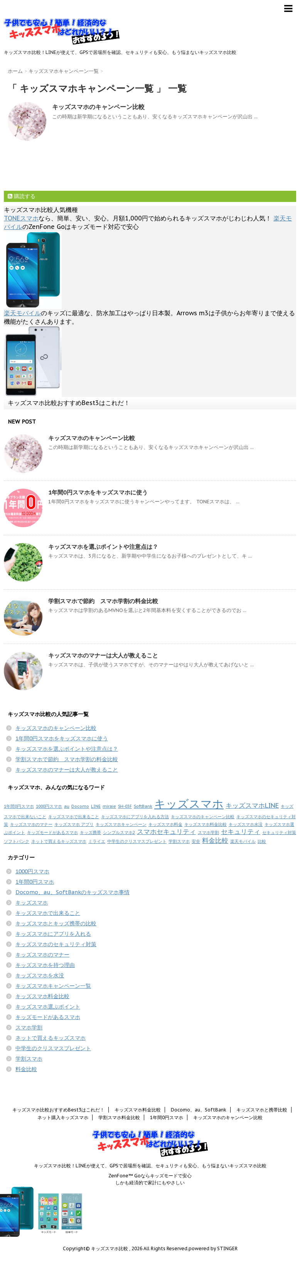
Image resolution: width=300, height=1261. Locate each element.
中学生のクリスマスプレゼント (137, 841)
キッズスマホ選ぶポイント (47, 1006)
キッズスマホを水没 (39, 975)
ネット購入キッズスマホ (62, 1117)
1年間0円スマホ (19, 806)
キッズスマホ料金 (165, 824)
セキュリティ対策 (279, 832)
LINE (96, 806)
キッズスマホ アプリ (74, 824)
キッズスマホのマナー (31, 824)
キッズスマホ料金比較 (205, 824)
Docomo (80, 806)
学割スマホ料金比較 (119, 1117)
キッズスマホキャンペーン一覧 (53, 985)
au (66, 806)
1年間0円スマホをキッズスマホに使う (98, 492)
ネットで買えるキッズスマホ (58, 841)
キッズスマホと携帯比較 (261, 1110)
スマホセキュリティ (166, 831)
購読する (21, 196)
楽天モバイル (22, 313)
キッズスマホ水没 (246, 824)
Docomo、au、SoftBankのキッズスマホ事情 (72, 892)
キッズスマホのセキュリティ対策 (55, 944)
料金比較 (215, 840)
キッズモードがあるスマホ (52, 832)
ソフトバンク (16, 841)
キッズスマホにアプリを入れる (53, 933)
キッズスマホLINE (252, 805)
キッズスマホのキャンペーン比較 (98, 107)
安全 (196, 841)
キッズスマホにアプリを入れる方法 (135, 816)
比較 (262, 841)
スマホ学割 (208, 832)
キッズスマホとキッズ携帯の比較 (55, 923)
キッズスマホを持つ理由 (45, 965)
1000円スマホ (49, 806)
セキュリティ (240, 831)
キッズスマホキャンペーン (121, 824)
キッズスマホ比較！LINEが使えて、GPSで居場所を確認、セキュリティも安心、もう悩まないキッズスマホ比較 (150, 1166)
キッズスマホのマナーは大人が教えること (103, 655)
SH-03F (125, 806)
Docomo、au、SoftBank (198, 1110)
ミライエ (96, 841)
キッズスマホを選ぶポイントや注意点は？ (103, 546)
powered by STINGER (213, 1248)
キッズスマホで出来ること (73, 816)
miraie (109, 806)
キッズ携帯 (90, 832)
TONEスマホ (21, 218)
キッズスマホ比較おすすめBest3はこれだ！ (69, 403)
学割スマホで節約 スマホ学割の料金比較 (103, 601)
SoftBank (143, 806)
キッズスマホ (189, 803)
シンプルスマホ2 (119, 832)
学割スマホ (179, 841)
